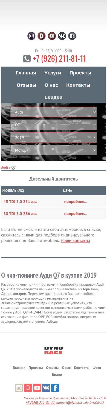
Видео (57, 374)
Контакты (78, 85)
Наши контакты (75, 240)
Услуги (52, 73)
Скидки (53, 97)
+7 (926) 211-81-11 (59, 58)
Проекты (80, 73)
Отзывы (26, 85)
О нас (51, 85)
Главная (26, 73)
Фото (97, 367)
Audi (4, 167)
